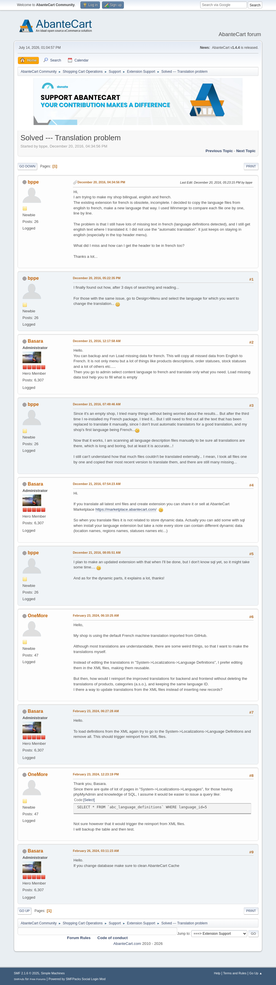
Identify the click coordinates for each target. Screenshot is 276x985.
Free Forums (38, 979)
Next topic (246, 151)
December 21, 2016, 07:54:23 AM (97, 484)
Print (251, 166)
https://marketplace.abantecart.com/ (125, 509)
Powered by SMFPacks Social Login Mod (76, 979)
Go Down (27, 166)
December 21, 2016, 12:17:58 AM (97, 341)
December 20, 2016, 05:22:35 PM (96, 278)
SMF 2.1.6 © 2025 (26, 973)
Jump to (183, 933)
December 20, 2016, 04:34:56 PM (101, 182)
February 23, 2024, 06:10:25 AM (96, 615)
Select (89, 800)
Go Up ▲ (255, 973)
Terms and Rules (235, 973)
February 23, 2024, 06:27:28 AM (96, 711)
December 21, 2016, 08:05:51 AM (97, 552)
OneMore (38, 615)
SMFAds (19, 979)
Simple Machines (53, 973)
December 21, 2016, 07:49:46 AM (97, 404)
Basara (35, 341)
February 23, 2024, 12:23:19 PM (96, 774)
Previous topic (219, 151)
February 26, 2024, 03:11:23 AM (96, 850)
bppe (33, 182)
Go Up (24, 911)
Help (217, 973)
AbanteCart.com (127, 943)
